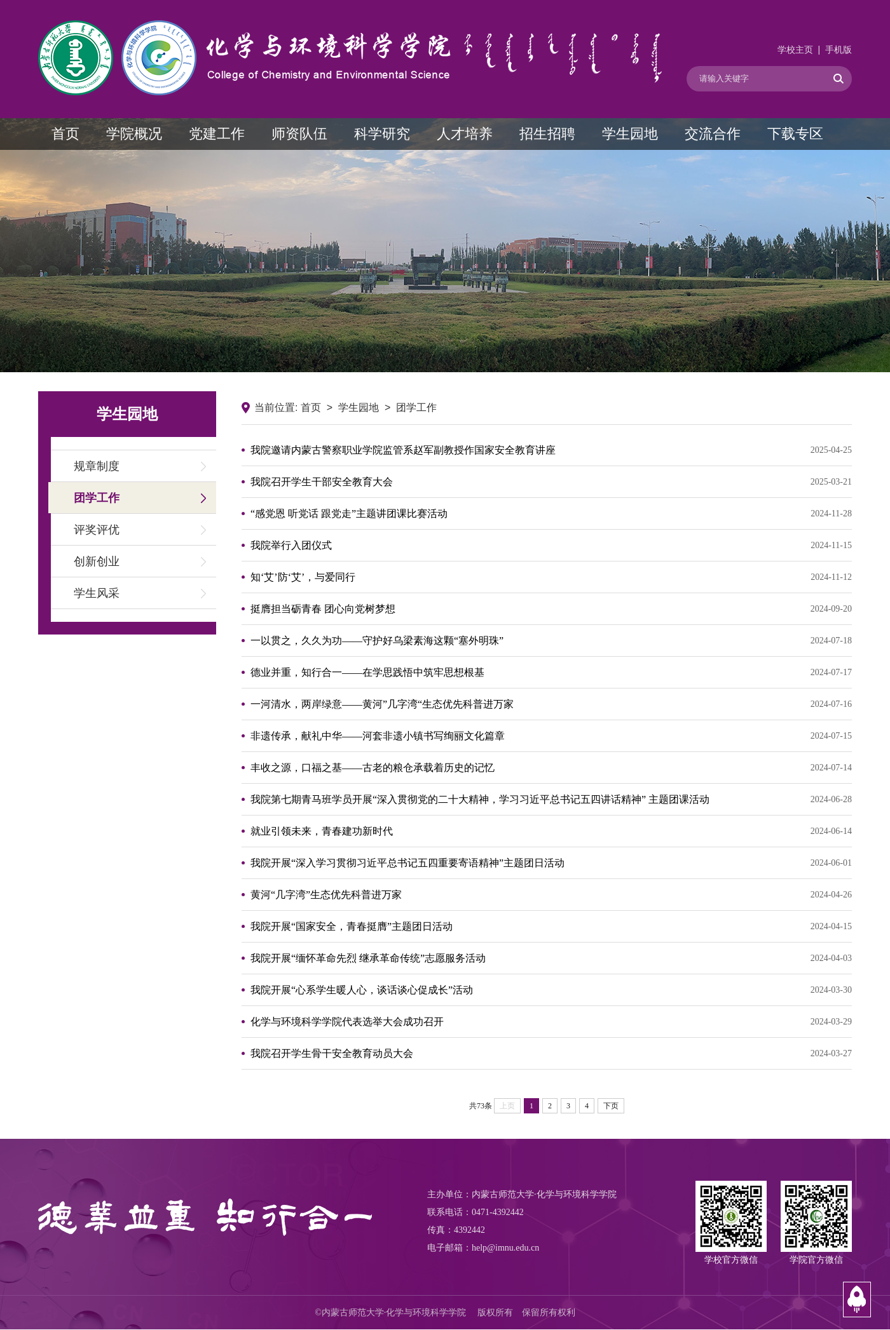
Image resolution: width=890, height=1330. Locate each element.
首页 (65, 134)
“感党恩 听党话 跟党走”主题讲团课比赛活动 (551, 514)
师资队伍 (299, 134)
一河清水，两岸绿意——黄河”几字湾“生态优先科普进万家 (551, 704)
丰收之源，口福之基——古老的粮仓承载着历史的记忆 (551, 768)
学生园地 (630, 134)
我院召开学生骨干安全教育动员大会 (551, 1054)
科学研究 (382, 134)
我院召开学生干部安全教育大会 (551, 482)
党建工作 (217, 134)
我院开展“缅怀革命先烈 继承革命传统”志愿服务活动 (551, 958)
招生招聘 (547, 134)
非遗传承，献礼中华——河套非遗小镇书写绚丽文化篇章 (551, 736)
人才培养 (465, 134)
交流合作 (713, 134)
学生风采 (97, 593)
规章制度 (97, 466)
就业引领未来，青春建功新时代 (551, 831)
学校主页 (795, 50)
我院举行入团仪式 (551, 545)
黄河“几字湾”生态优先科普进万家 (551, 895)
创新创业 (97, 561)
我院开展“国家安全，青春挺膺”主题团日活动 (551, 927)
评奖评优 (97, 529)
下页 (611, 1105)
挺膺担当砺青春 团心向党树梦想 (551, 609)
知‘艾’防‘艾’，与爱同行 (551, 577)
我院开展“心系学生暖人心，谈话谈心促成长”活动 (551, 990)
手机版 (838, 50)
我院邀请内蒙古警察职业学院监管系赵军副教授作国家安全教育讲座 (551, 450)
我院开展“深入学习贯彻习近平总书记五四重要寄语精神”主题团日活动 (551, 863)
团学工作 (97, 498)
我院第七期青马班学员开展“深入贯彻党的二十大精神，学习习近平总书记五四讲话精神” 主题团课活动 (551, 800)
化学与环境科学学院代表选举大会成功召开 (551, 1022)
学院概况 (134, 134)
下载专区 (795, 134)
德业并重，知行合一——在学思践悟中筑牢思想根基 (551, 673)
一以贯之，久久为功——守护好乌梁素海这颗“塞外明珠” (551, 641)
